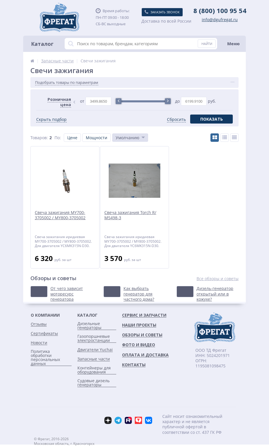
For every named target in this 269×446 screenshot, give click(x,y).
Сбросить (176, 119)
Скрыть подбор (51, 119)
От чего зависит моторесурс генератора (66, 294)
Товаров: (39, 137)
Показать (211, 119)
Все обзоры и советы (218, 278)
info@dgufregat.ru (220, 19)
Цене (72, 137)
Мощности (96, 137)
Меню (233, 43)
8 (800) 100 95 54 (219, 10)
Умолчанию (127, 137)
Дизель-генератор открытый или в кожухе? (215, 294)
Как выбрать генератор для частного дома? (138, 294)
